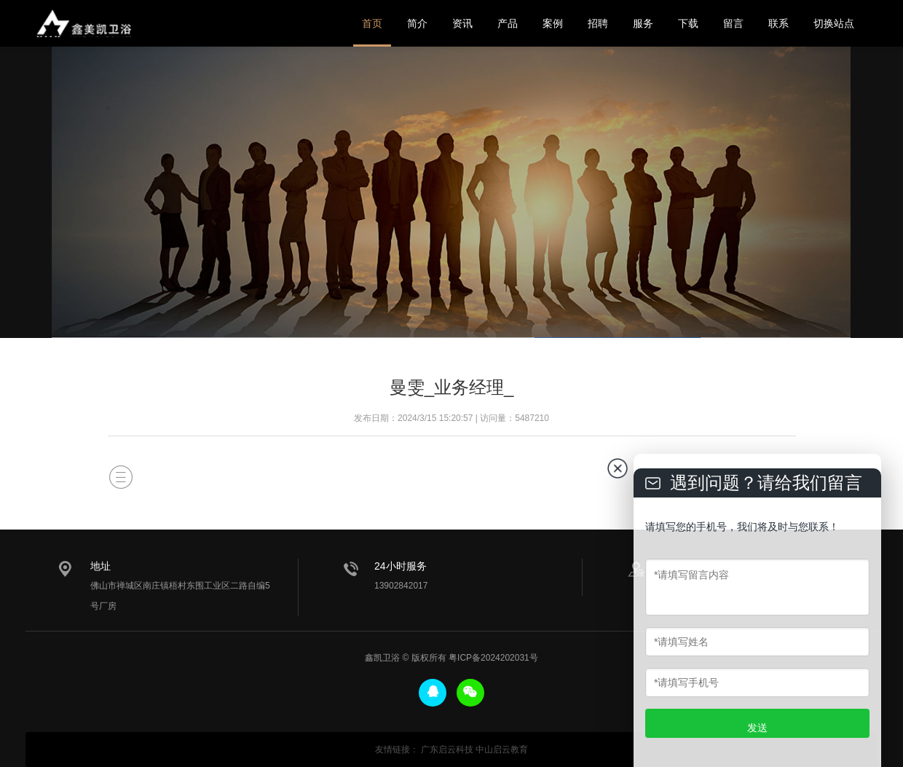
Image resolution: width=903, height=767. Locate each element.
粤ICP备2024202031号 (493, 658)
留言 (733, 23)
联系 (778, 23)
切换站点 (833, 23)
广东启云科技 (447, 749)
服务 (643, 23)
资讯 (462, 23)
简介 (417, 23)
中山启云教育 (502, 749)
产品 (507, 23)
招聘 (598, 23)
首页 (372, 23)
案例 (553, 23)
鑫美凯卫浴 (83, 23)
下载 (688, 23)
